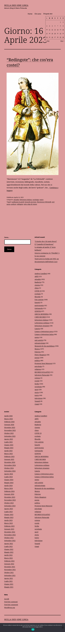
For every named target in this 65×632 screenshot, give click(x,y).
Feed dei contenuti (11, 602)
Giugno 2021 (8, 584)
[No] (63, 627)
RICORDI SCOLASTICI (42, 372)
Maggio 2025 (8, 448)
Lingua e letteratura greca (44, 332)
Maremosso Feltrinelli (44, 202)
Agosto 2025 (8, 439)
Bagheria (38, 282)
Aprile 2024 (8, 486)
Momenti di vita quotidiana (45, 346)
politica (37, 361)
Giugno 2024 (8, 480)
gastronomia (39, 305)
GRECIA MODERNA (41, 314)
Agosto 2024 (8, 474)
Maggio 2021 (8, 587)
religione (38, 369)
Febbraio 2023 (9, 526)
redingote (20, 204)
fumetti (37, 302)
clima (37, 288)
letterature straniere (42, 326)
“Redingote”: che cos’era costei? (30, 62)
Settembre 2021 (9, 575)
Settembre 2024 (9, 471)
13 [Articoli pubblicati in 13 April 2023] (55, 29)
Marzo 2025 (8, 454)
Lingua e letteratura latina (44, 334)
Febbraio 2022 (9, 561)
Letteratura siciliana (42, 323)
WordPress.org (9, 608)
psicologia (38, 366)
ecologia (38, 294)
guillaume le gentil (18, 202)
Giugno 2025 (8, 445)
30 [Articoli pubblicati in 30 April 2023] (63, 37)
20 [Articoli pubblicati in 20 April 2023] (55, 33)
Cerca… (6, 237)
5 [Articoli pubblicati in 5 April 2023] (52, 26)
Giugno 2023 (8, 515)
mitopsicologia (40, 343)
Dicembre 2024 (9, 462)
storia (37, 392)
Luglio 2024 (8, 477)
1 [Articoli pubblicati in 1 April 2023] (60, 22)
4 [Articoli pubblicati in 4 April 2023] (49, 26)
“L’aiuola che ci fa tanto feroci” (46, 241)
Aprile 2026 (8, 416)
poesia (37, 358)
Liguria (37, 329)
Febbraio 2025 (9, 457)
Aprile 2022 (8, 555)
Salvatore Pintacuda (42, 375)
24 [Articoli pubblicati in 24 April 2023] (47, 37)
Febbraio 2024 (9, 491)
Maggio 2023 (8, 517)
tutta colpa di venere (30, 204)
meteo (37, 337)
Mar (47, 41)
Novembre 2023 (10, 500)
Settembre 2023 (9, 506)
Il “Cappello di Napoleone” (44, 244)
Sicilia (37, 384)
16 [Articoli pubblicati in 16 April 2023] (63, 29)
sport (36, 390)
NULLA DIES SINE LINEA (16, 5)
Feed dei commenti (11, 605)
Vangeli (37, 401)
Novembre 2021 (10, 570)
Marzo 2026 (8, 419)
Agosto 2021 (8, 578)
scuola (37, 381)
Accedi (6, 599)
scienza (37, 378)
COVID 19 (38, 291)
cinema (37, 285)
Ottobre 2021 (9, 572)
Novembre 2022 (10, 535)
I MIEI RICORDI (40, 317)
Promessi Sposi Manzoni (43, 363)
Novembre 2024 (10, 465)
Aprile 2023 (8, 520)
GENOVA (38, 311)
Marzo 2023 (8, 523)
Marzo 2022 (8, 558)
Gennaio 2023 (9, 529)
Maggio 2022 (8, 552)
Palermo (38, 352)
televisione (38, 398)
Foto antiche (39, 300)
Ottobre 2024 (9, 468)
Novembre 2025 (10, 430)
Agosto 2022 (8, 544)
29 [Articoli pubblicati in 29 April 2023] (60, 37)
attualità (16, 200)
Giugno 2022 (8, 549)
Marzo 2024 (8, 488)
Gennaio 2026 (9, 425)
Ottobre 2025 (9, 433)
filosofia (37, 297)
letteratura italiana (26, 200)
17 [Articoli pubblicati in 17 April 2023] (47, 33)
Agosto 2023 (8, 509)
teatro (42, 200)
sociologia (35, 200)
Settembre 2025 (9, 436)
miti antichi (39, 340)
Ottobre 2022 (9, 538)
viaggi (37, 404)
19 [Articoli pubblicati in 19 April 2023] (52, 33)
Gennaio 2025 (9, 459)
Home (30, 14)
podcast (13, 204)
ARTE (37, 276)
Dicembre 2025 (9, 427)
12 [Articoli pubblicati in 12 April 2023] (52, 29)
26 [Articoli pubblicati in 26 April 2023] (52, 37)
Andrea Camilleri (41, 274)
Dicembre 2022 (9, 532)
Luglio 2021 (8, 581)
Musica (37, 349)
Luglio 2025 (8, 442)
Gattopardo (39, 308)
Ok (33, 629)
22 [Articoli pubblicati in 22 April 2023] (60, 33)
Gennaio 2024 (9, 494)
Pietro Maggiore (40, 355)
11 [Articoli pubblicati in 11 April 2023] (49, 29)
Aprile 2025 (8, 451)
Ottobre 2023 (9, 503)
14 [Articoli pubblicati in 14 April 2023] (57, 29)
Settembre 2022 (9, 541)
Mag (62, 41)
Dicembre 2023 (9, 497)
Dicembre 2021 (9, 567)
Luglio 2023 (8, 512)
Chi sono (38, 14)
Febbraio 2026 (9, 422)
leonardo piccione (30, 202)
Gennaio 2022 (9, 564)
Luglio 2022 (8, 546)
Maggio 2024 (8, 483)
